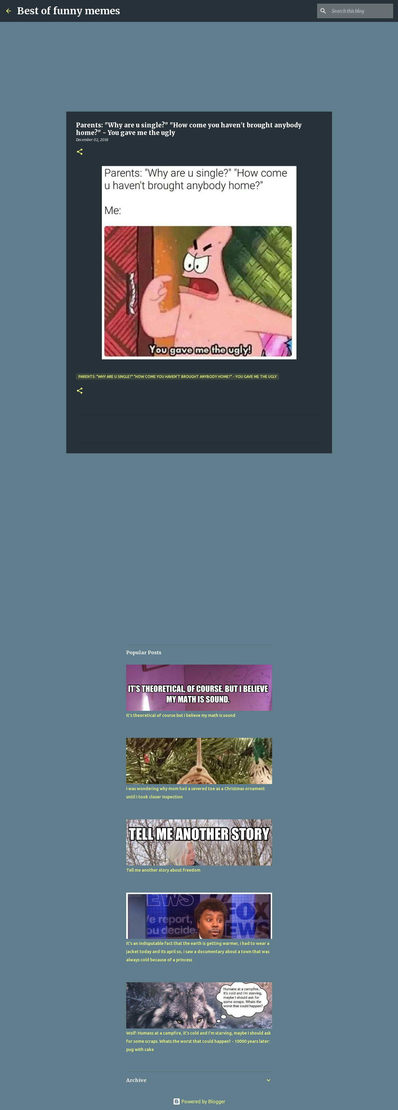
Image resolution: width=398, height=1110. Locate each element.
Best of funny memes (68, 11)
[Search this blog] (361, 11)
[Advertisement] (199, 66)
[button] (79, 152)
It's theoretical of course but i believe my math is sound (180, 715)
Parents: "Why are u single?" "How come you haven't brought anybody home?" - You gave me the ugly (177, 377)
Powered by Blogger (199, 1101)
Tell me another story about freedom (163, 870)
